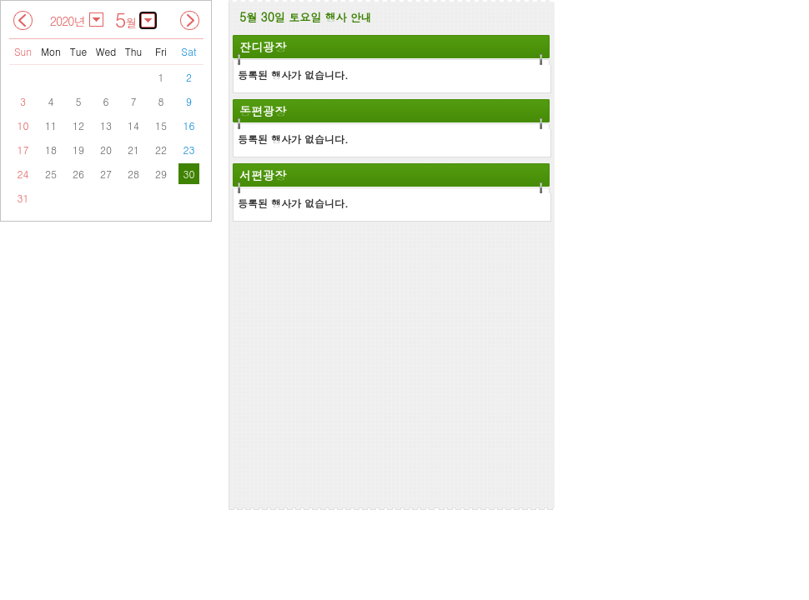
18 (51, 149)
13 (106, 125)
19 (78, 149)
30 (189, 174)
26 (78, 174)
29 (161, 174)
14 (133, 125)
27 (106, 174)
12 (78, 125)
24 (23, 174)
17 (23, 149)
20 (106, 149)
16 (189, 125)
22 (161, 149)
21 (133, 149)
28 (133, 174)
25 (51, 174)
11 (51, 125)
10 (23, 125)
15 (161, 125)
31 (23, 198)
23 (189, 149)
